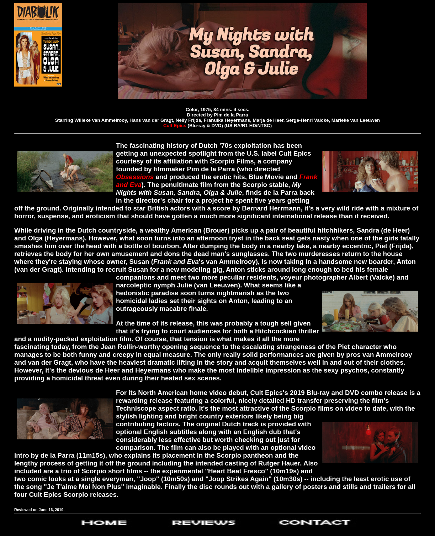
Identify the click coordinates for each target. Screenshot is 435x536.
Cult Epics (174, 125)
